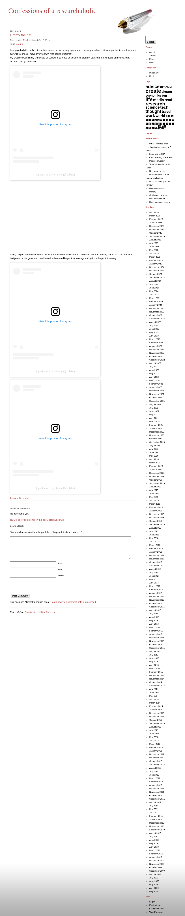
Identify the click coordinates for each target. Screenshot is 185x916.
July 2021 (153, 408)
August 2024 (155, 281)
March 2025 (154, 257)
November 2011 (156, 792)
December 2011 (156, 788)
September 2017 (157, 566)
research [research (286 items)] (155, 104)
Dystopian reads (156, 188)
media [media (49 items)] (158, 100)
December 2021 (156, 391)
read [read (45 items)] (168, 100)
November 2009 (156, 864)
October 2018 (155, 521)
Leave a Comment (19, 498)
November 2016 (156, 600)
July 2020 (153, 449)
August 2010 (155, 833)
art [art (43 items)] (162, 87)
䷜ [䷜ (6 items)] (146, 128)
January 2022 (155, 387)
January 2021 (155, 428)
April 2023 (154, 336)
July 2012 (153, 771)
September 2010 (157, 830)
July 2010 (153, 836)
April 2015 (154, 665)
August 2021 (155, 404)
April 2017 (154, 583)
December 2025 (156, 226)
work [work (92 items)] (150, 115)
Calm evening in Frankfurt (161, 157)
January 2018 (155, 552)
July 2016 (153, 614)
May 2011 (153, 809)
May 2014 (153, 696)
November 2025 (156, 229)
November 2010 (156, 826)
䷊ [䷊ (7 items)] (152, 119)
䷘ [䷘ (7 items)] (164, 123)
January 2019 (155, 511)
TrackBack (56, 519)
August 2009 (155, 874)
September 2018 (157, 524)
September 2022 (157, 360)
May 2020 (153, 456)
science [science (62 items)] (152, 107)
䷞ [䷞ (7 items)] (152, 127)
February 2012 (156, 782)
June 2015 (154, 658)
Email (60, 574)
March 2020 (154, 463)
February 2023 (156, 343)
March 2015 (154, 668)
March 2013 (154, 744)
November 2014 (156, 679)
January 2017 (155, 593)
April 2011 (154, 812)
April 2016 (154, 624)
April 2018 (154, 542)
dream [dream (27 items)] (167, 92)
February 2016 (156, 631)
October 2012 (155, 761)
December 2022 (156, 349)
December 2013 (156, 713)
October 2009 (155, 867)
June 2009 (154, 881)
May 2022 (153, 373)
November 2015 (156, 641)
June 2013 (154, 734)
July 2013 (153, 730)
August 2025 (155, 240)
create (19, 44)
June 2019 (154, 493)
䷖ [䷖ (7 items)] (158, 123)
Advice (152, 56)
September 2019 (157, 483)
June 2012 (154, 775)
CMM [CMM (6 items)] (168, 87)
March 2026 (154, 216)
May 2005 (153, 891)
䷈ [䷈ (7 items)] (146, 119)
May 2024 (153, 291)
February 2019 (156, 507)
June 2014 (154, 692)
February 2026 (156, 219)
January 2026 (155, 223)
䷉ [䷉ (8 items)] (149, 119)
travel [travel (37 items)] (166, 112)
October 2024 (155, 274)
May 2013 (153, 737)
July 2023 (153, 325)
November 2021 (156, 394)
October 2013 (155, 720)
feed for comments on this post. (29, 519)
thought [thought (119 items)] (153, 111)
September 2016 (157, 607)
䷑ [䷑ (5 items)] (173, 119)
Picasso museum (157, 161)
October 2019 (155, 480)
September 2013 (157, 723)
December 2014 (156, 675)
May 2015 (153, 662)
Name (61, 568)
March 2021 (154, 421)
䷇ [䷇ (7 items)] (172, 116)
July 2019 (153, 490)
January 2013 (155, 751)
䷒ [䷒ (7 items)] (146, 123)
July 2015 (153, 655)
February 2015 (156, 672)
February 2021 (156, 425)
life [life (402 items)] (148, 99)
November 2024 (156, 271)
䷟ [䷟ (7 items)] (155, 127)
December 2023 (156, 308)
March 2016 (154, 627)
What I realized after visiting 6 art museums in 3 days (159, 147)
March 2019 (154, 504)
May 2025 (153, 250)
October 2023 (155, 315)
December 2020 (156, 432)
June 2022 (154, 370)
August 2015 (155, 651)
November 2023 (156, 312)
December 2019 (156, 473)
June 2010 (154, 840)
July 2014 (153, 689)
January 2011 (155, 819)
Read (151, 62)
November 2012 (156, 758)
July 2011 (153, 806)
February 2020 (156, 466)
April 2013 (154, 740)
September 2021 (157, 401)
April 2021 (154, 418)
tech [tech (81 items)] (164, 107)
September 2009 (157, 871)
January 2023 (155, 346)
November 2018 (156, 517)
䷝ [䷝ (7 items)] (149, 127)
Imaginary (153, 73)
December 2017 (156, 555)
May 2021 (153, 415)
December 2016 (156, 596)
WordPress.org (156, 912)
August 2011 (155, 802)
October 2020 (155, 439)
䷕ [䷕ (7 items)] (155, 123)
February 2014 (156, 706)
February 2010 (156, 854)
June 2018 (154, 535)
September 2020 (157, 442)
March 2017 (154, 586)
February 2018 (156, 548)
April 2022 (154, 377)
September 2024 (157, 277)
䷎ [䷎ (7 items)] (164, 119)
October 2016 (155, 603)
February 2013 (156, 747)
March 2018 (154, 545)
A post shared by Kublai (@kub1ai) (55, 174)
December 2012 (156, 754)
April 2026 (154, 212)
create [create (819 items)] (153, 91)
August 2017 (155, 569)
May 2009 (153, 885)
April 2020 (154, 459)
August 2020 (155, 445)
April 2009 (154, 888)
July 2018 (153, 531)
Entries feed (154, 905)
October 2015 (155, 644)
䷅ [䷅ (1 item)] (166, 116)
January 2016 (155, 634)
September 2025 (157, 236)
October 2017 (155, 562)
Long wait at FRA (157, 154)
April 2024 (154, 295)
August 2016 (155, 610)
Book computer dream (159, 202)
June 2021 (154, 411)
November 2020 (156, 435)
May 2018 (153, 538)
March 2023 (154, 339)
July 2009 (153, 878)
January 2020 (155, 469)
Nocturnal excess (157, 171)
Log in (152, 902)
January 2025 (155, 264)
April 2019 (154, 500)
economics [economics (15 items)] (153, 95)
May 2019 (153, 497)
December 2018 (156, 514)
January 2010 (155, 857)
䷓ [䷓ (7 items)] (149, 123)
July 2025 (153, 243)
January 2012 (155, 785)
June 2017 (154, 576)
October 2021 (155, 397)
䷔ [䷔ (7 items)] (152, 123)
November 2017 (156, 559)
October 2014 (155, 682)
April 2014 (154, 699)
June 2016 (154, 617)
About (152, 52)
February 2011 (156, 816)
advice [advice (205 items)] (152, 86)
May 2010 (153, 843)
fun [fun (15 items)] (164, 95)
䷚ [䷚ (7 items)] (170, 123)
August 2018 (155, 528)
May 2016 (153, 620)
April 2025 (154, 253)
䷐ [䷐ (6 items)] (170, 119)
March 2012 (154, 778)
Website (61, 580)
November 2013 (156, 716)
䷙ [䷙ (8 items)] (167, 123)
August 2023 (155, 322)
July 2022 (153, 367)
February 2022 (156, 384)
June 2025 (154, 247)
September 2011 (157, 799)
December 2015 (156, 638)
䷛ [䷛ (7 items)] (173, 123)
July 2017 (153, 572)
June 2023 (154, 329)
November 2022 (156, 353)
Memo (152, 59)
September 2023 (157, 319)
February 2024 (156, 301)
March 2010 (154, 850)
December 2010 (156, 823)
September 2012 (157, 764)
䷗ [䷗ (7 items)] (161, 123)
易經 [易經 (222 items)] (161, 127)
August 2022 (155, 363)
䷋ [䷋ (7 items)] (155, 119)
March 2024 (154, 298)
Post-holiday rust (157, 198)
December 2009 (156, 860)
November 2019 (156, 476)
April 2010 (154, 847)
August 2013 (155, 727)
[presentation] (37, 591)
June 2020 (154, 452)
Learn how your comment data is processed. (73, 606)
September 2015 (157, 648)
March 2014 (154, 703)
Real (25, 40)
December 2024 (156, 267)
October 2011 (155, 795)
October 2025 (155, 233)
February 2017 (156, 590)
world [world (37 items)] (160, 116)
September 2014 (157, 686)
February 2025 (156, 260)
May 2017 (153, 579)
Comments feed (156, 909)
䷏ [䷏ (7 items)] (167, 119)
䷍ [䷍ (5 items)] (161, 119)
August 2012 (155, 768)
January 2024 (155, 305)
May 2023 (153, 332)
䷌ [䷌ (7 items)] (158, 119)
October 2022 (155, 356)
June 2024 (154, 288)
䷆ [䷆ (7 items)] (169, 116)
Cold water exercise (158, 195)
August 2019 (155, 487)
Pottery (152, 192)
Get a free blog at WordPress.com (40, 616)
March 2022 (154, 380)
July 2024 (153, 284)
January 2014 (155, 710)
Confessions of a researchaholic (52, 10)
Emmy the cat (20, 35)
